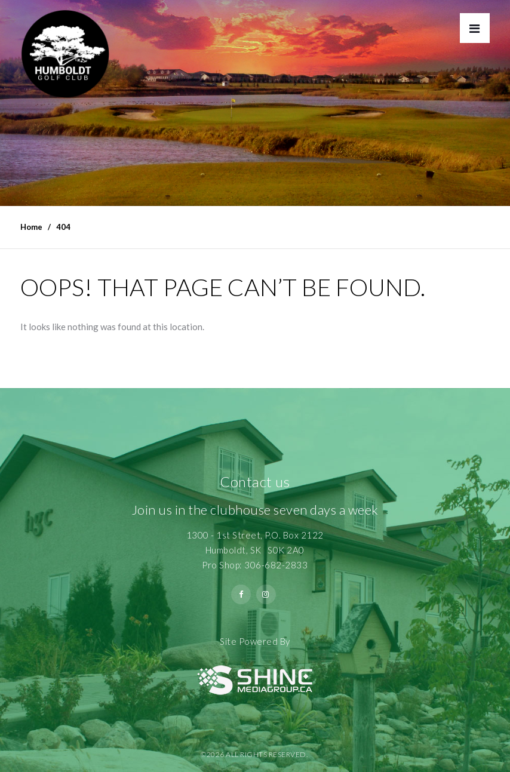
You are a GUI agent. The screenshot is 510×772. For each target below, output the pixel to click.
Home (31, 227)
